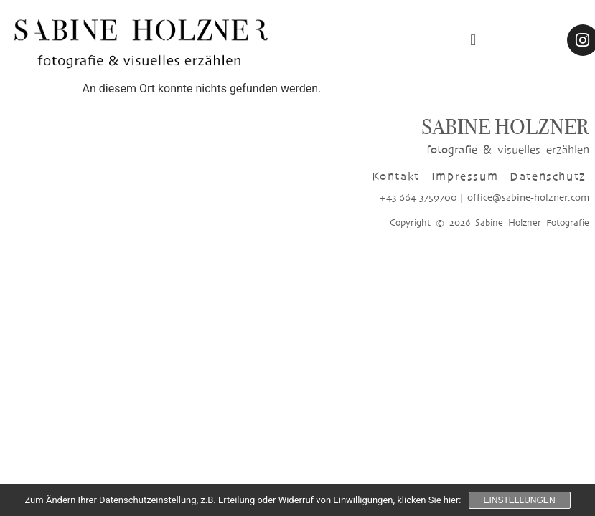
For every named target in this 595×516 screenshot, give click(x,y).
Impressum (464, 176)
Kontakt (396, 176)
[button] (473, 40)
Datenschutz (548, 176)
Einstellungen (520, 500)
